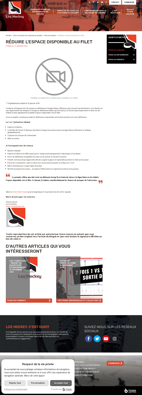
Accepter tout (61, 383)
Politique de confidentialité (85, 372)
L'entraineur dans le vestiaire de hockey (95, 12)
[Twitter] (97, 2)
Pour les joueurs (50, 35)
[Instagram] (106, 2)
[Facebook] (93, 2)
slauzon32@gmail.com (15, 206)
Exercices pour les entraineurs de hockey (40, 12)
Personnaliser (38, 383)
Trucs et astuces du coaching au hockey (68, 12)
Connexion (129, 2)
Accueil (8, 35)
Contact (115, 2)
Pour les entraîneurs (118, 55)
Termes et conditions (82, 375)
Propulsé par (61, 389)
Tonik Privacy (88, 368)
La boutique (116, 12)
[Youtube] (102, 2)
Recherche (77, 368)
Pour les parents (116, 59)
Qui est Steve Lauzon (130, 12)
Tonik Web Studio (20, 192)
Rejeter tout (15, 383)
